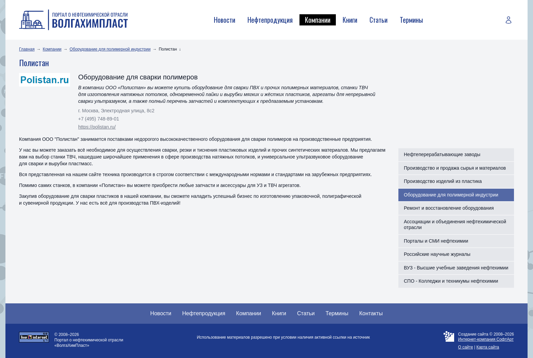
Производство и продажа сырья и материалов (455, 168)
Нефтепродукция (270, 20)
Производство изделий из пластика (443, 181)
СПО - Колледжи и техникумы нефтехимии (451, 281)
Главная (27, 49)
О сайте (465, 347)
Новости (224, 20)
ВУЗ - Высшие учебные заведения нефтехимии (456, 267)
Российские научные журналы (437, 254)
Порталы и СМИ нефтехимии (436, 241)
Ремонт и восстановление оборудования (449, 208)
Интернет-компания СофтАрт (486, 339)
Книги (350, 20)
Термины (411, 20)
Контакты (371, 313)
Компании (317, 20)
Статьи (378, 20)
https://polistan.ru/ (97, 127)
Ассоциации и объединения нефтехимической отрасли (455, 224)
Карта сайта (487, 347)
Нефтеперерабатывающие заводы (442, 154)
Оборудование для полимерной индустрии (110, 49)
